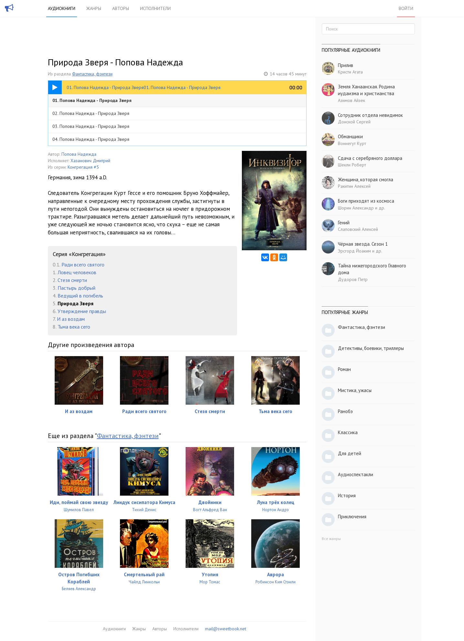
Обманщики (350, 136)
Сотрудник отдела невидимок (370, 115)
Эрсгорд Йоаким (354, 251)
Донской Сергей (354, 122)
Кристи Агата (350, 72)
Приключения (352, 516)
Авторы (120, 8)
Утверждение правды (82, 311)
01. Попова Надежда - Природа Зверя (92, 100)
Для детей (349, 453)
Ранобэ (345, 411)
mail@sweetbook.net (225, 629)
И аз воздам (71, 319)
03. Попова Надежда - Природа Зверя (90, 126)
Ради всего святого (82, 264)
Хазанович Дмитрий (90, 160)
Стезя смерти (72, 280)
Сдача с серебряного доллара (370, 158)
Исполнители (155, 8)
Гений (344, 222)
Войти (406, 8)
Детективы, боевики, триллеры (371, 348)
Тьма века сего (74, 326)
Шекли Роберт (352, 165)
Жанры (93, 8)
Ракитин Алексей (354, 186)
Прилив (345, 65)
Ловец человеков (77, 272)
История (347, 495)
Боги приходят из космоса (366, 201)
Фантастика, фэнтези (92, 74)
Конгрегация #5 (83, 167)
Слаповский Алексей (358, 229)
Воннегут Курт (352, 143)
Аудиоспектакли (355, 474)
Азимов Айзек (351, 100)
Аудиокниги (61, 8)
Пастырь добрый (76, 288)
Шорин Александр (356, 208)
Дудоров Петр (353, 279)
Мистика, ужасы (355, 390)
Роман (344, 369)
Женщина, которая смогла (365, 179)
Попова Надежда (78, 154)
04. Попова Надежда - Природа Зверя (90, 139)
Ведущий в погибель (80, 295)
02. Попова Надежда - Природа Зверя (90, 113)
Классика (348, 432)
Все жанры (331, 538)
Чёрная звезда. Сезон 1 (363, 244)
